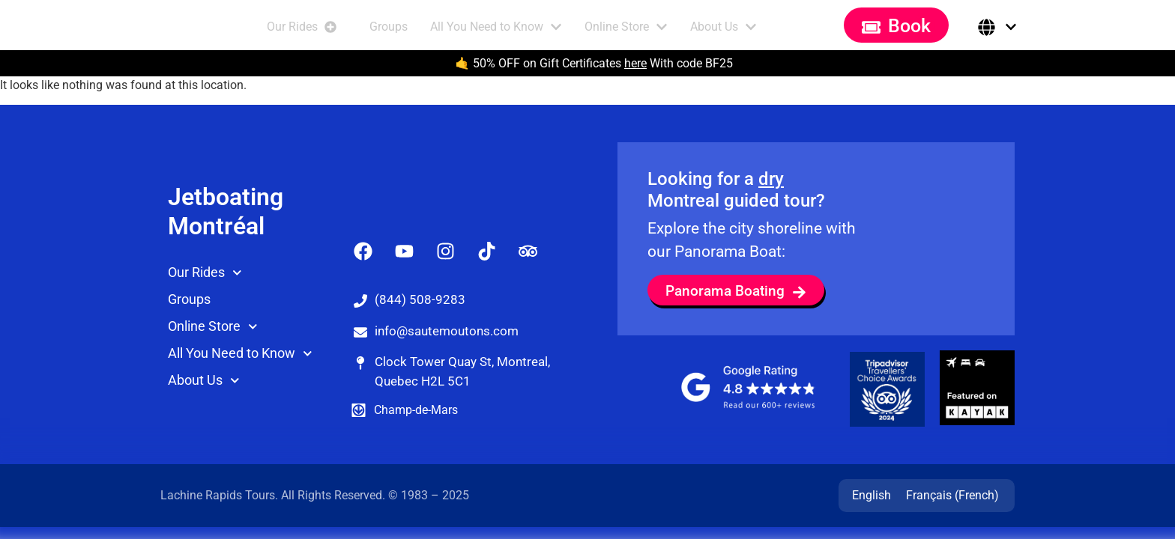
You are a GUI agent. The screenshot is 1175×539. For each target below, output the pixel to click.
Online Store (213, 357)
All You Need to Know (240, 384)
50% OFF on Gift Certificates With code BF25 (603, 63)
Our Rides (205, 303)
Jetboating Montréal (225, 241)
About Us (204, 411)
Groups (189, 330)
